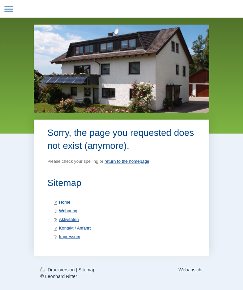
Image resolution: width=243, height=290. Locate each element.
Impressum (69, 236)
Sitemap (86, 269)
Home (65, 202)
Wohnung (68, 210)
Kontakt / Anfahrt (75, 228)
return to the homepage (127, 161)
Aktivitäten (69, 219)
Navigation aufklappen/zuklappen (121, 9)
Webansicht (190, 269)
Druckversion (58, 269)
